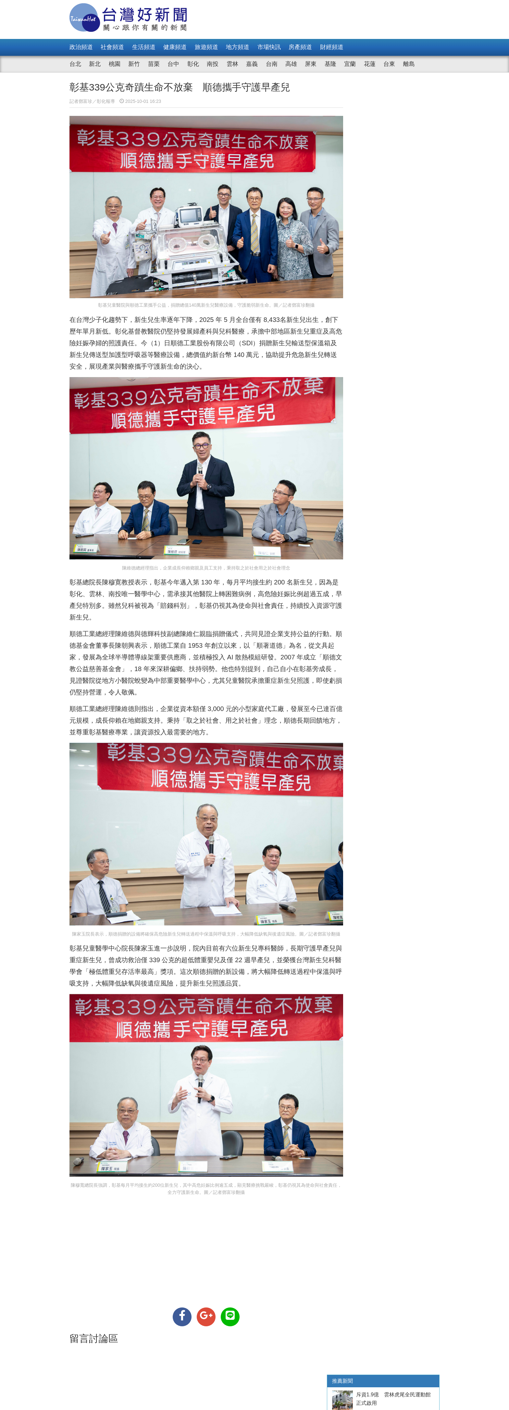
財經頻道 (331, 47)
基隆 (330, 64)
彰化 (193, 64)
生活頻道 (143, 47)
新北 (95, 64)
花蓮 (370, 64)
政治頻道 (81, 47)
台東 (389, 64)
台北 (75, 64)
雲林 (232, 64)
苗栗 (154, 64)
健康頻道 (175, 47)
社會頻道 (112, 47)
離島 (409, 64)
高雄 (291, 64)
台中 (173, 64)
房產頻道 (300, 47)
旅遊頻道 (206, 47)
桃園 (114, 64)
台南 (272, 64)
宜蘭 (350, 64)
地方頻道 (237, 47)
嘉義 (252, 64)
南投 (212, 64)
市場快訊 (269, 47)
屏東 (311, 64)
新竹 (134, 64)
